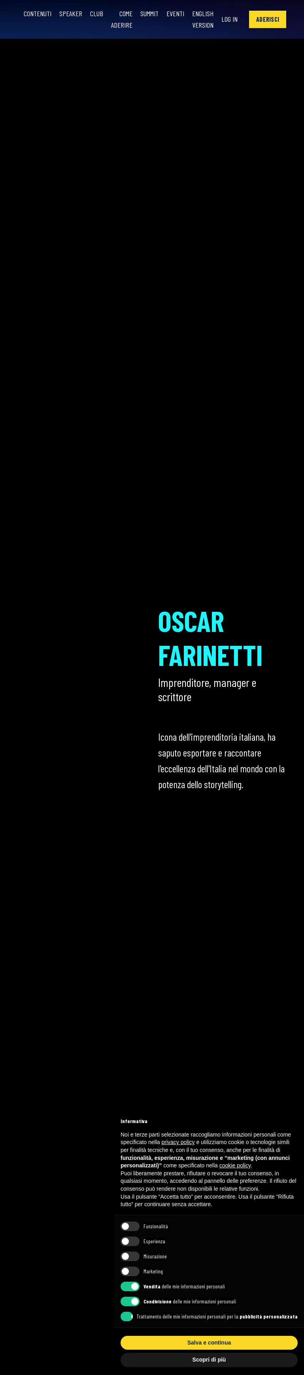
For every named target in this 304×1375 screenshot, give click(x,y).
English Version (202, 19)
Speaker (70, 13)
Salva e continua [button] (209, 1342)
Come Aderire (121, 19)
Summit (149, 13)
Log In (229, 19)
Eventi (175, 13)
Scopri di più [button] (209, 1359)
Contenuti (37, 13)
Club (96, 13)
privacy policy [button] (178, 1142)
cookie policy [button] (235, 1165)
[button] (267, 19)
